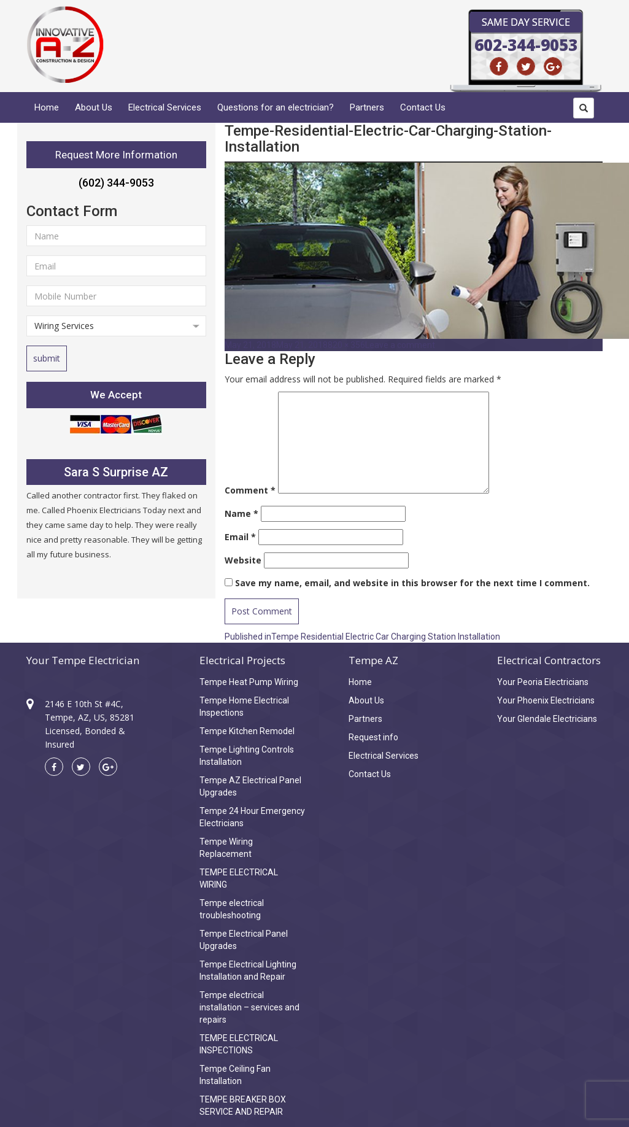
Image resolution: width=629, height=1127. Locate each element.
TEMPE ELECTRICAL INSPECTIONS (238, 1044)
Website (243, 560)
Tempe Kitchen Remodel (247, 731)
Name (241, 513)
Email (240, 537)
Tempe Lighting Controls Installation (246, 756)
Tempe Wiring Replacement (226, 848)
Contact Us (423, 107)
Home (46, 107)
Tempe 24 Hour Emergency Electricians (252, 817)
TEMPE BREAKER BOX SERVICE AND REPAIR (242, 1105)
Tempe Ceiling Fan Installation (235, 1075)
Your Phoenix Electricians (546, 700)
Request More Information (116, 155)
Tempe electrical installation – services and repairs (249, 1007)
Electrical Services (164, 107)
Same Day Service (526, 22)
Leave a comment (400, 345)
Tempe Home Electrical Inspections (244, 706)
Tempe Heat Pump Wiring (248, 682)
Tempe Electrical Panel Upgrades (243, 940)
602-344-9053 (525, 45)
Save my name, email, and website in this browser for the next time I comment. (412, 583)
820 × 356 (346, 345)
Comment (250, 490)
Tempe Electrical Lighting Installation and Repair (247, 970)
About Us (93, 107)
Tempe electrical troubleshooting (231, 909)
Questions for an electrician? (275, 107)
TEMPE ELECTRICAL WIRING (238, 878)
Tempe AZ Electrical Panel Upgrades (250, 786)
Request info (373, 737)
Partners (367, 107)
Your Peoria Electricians (542, 682)
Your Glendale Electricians (547, 719)
